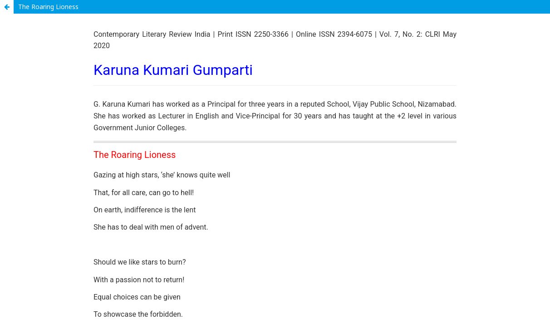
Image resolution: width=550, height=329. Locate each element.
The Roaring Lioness (48, 6)
